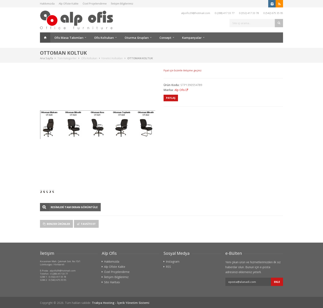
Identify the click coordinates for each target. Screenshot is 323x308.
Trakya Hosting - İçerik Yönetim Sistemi (120, 303)
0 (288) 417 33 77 (224, 13)
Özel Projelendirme (95, 3)
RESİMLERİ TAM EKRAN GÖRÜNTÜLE (74, 207)
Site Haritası (112, 282)
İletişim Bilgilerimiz (122, 3)
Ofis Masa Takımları (68, 38)
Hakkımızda (47, 3)
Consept (165, 38)
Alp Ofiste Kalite (68, 3)
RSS (168, 267)
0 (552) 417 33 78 (249, 13)
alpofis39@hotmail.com (195, 13)
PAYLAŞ (171, 98)
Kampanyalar (192, 38)
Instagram (172, 261)
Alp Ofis (179, 90)
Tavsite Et (86, 224)
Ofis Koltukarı (104, 38)
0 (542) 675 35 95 (273, 13)
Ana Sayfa (45, 37)
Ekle (277, 282)
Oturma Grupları (137, 38)
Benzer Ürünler (56, 224)
